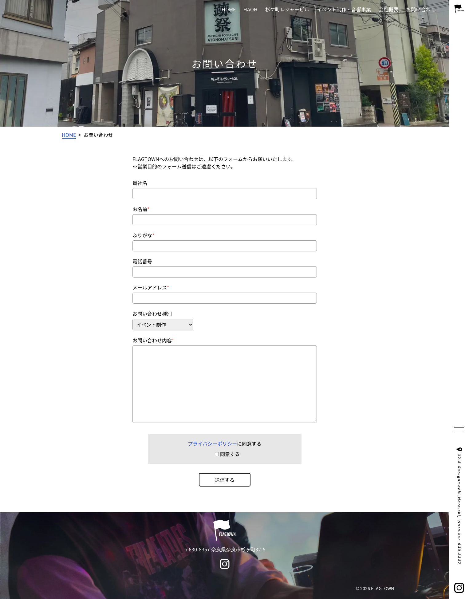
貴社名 (139, 183)
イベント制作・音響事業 (344, 9)
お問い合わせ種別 (152, 313)
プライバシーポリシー (212, 443)
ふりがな (142, 235)
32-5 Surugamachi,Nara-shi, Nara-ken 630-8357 (459, 509)
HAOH (250, 9)
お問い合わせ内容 (152, 340)
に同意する (225, 443)
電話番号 (142, 261)
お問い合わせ (421, 9)
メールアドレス (149, 287)
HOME (229, 9)
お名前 (139, 209)
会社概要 (388, 9)
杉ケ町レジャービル (287, 9)
